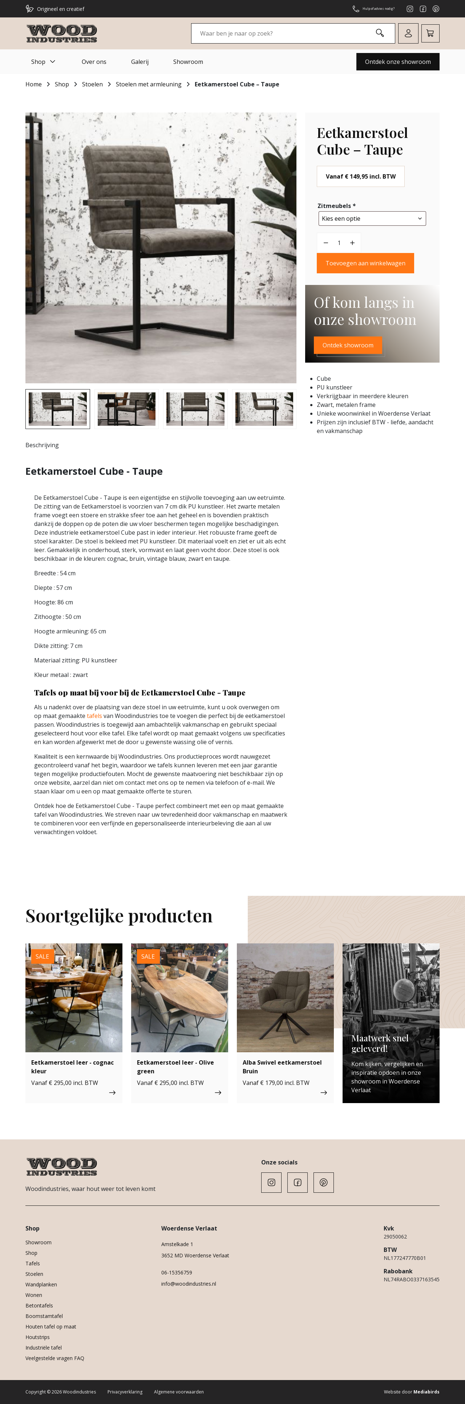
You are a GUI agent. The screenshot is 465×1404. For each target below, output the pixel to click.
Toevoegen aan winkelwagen (365, 261)
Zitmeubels (337, 206)
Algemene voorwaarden (179, 1392)
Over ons (94, 62)
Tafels (32, 1263)
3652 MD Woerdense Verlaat (195, 1255)
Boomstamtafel (44, 1316)
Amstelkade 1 (177, 1244)
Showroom (188, 62)
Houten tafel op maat (50, 1326)
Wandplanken (41, 1284)
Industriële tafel (43, 1347)
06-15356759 (176, 1272)
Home (33, 84)
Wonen (33, 1294)
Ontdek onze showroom (398, 62)
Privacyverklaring (125, 1392)
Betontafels (39, 1305)
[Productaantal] (339, 241)
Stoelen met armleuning (149, 84)
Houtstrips (37, 1337)
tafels (94, 716)
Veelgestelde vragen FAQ (54, 1358)
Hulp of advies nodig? (364, 8)
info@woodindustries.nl (188, 1283)
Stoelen (92, 84)
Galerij (140, 62)
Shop (44, 61)
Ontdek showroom (348, 343)
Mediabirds (426, 1392)
